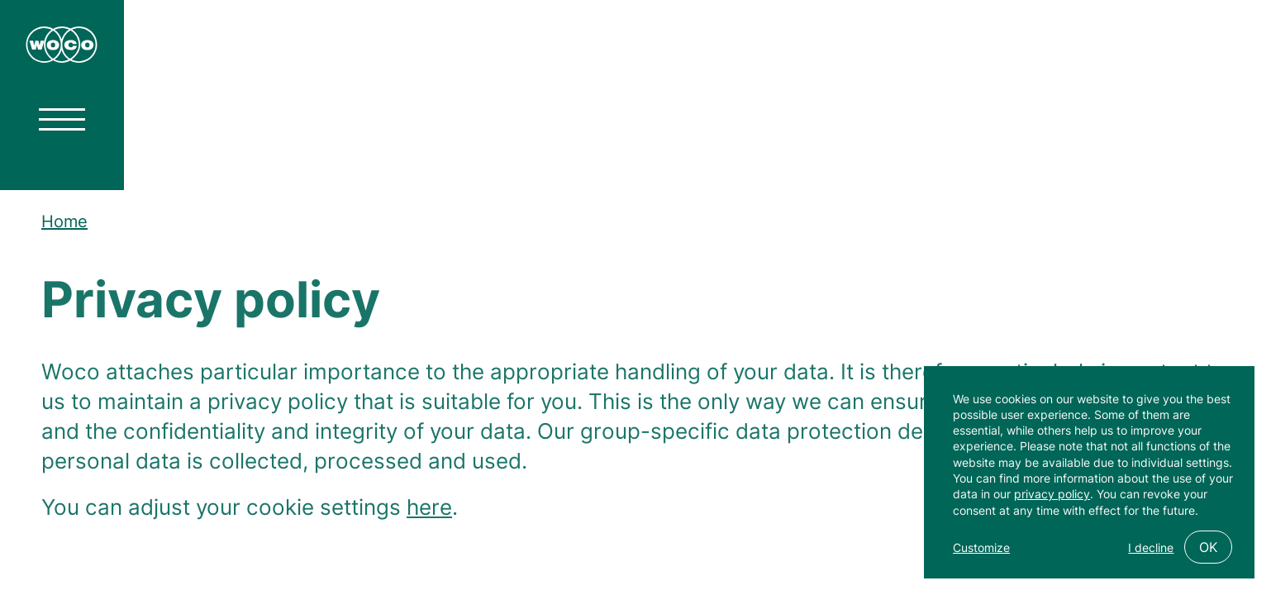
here (429, 511)
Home (64, 221)
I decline (1150, 547)
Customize (981, 547)
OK (1208, 547)
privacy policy (1052, 494)
